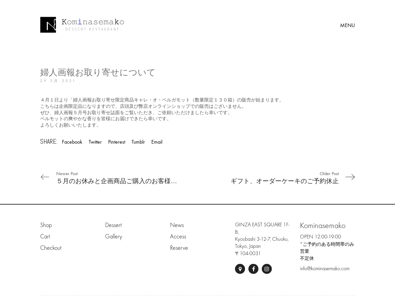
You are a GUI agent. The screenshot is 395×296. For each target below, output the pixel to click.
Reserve (179, 247)
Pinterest (116, 142)
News (177, 225)
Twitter (95, 142)
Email (156, 142)
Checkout (50, 247)
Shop (46, 225)
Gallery (113, 236)
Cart (45, 236)
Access (178, 236)
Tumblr (138, 142)
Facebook (72, 142)
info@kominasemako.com (324, 269)
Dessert (113, 225)
